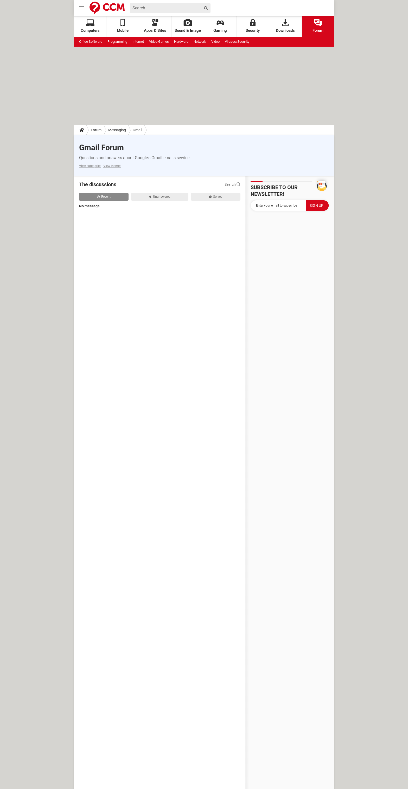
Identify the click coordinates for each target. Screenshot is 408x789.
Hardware (181, 42)
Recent (104, 196)
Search (232, 184)
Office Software (90, 42)
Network (200, 42)
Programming (117, 42)
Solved (215, 196)
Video (215, 42)
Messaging (117, 130)
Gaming (220, 26)
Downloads (285, 26)
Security (253, 26)
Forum (318, 26)
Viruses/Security (237, 42)
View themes (112, 166)
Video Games (159, 42)
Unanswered (159, 196)
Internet (138, 42)
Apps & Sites (155, 26)
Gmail (137, 130)
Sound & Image (188, 26)
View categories (90, 166)
